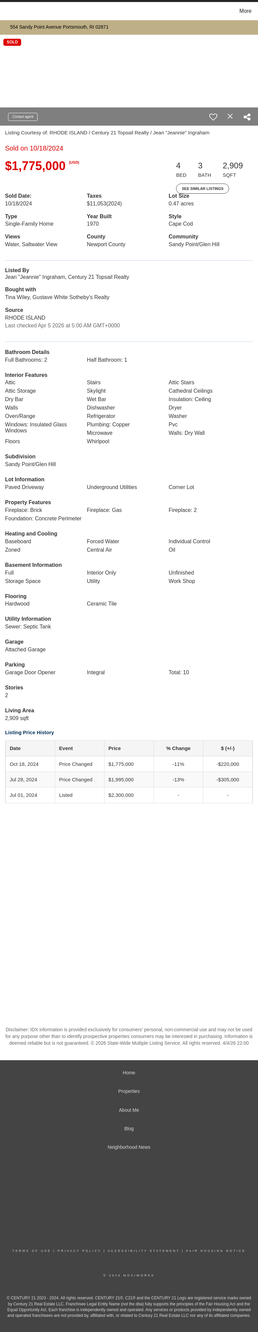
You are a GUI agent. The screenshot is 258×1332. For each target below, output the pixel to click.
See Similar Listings (202, 189)
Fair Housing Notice (216, 1251)
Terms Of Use (31, 1251)
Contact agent (22, 117)
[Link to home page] (6, 11)
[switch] (213, 117)
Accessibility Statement (144, 1251)
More (246, 11)
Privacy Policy (79, 1251)
